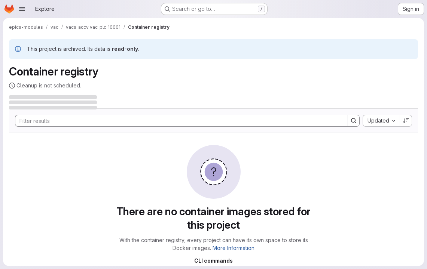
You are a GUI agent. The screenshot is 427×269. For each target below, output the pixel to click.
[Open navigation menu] (22, 9)
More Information (233, 248)
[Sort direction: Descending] (406, 121)
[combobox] (381, 121)
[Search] (177, 120)
